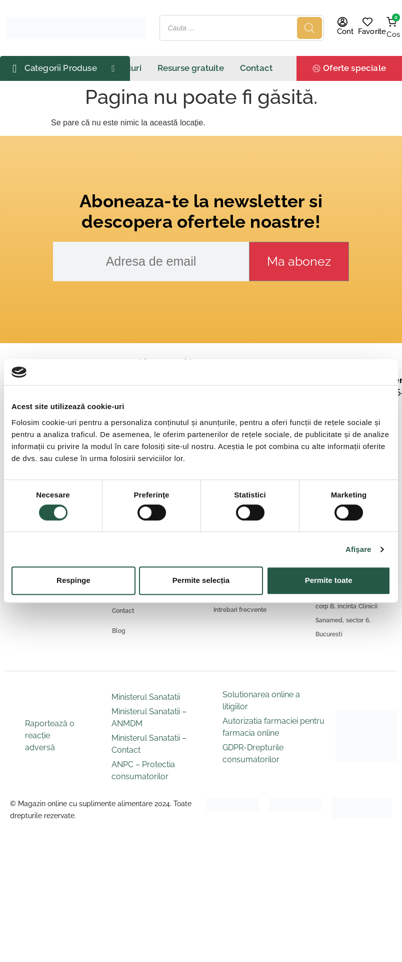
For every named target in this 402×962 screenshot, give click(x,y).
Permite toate (328, 580)
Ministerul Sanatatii (146, 697)
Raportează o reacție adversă (49, 735)
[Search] (309, 28)
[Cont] (343, 22)
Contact (123, 610)
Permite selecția (201, 580)
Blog (119, 630)
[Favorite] (367, 22)
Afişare (359, 549)
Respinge (73, 580)
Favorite (372, 31)
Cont (345, 31)
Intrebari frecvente (240, 609)
